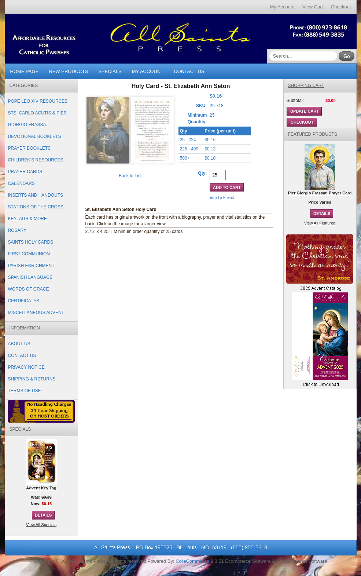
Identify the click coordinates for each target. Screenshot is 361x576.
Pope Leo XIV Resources (38, 101)
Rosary (17, 230)
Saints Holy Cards (31, 242)
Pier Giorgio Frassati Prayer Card (320, 193)
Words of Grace (28, 289)
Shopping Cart (306, 85)
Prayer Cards (25, 171)
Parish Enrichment (31, 265)
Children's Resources (35, 160)
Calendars (21, 183)
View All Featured (319, 223)
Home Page (24, 71)
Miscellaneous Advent (36, 312)
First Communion (29, 253)
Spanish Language (30, 277)
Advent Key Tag (41, 488)
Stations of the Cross (35, 206)
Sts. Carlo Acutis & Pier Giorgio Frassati (37, 118)
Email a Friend (222, 198)
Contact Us (189, 71)
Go (346, 56)
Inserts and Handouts (35, 195)
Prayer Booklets (29, 148)
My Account (282, 7)
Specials (110, 71)
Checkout (341, 7)
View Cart (312, 7)
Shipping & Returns (32, 379)
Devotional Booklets (34, 136)
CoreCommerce (192, 561)
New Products (68, 71)
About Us (19, 343)
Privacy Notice (26, 367)
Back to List (130, 175)
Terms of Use (24, 390)
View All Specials (41, 524)
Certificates (24, 300)
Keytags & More (27, 218)
